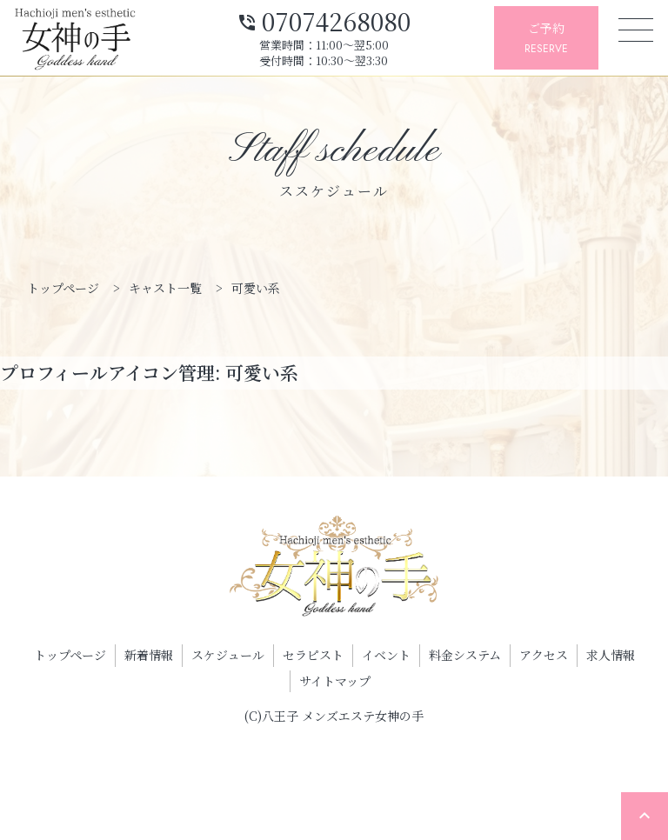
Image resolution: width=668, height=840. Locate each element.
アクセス (543, 654)
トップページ (70, 654)
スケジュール (227, 654)
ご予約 (546, 38)
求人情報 (610, 654)
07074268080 (324, 19)
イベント (386, 654)
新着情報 (148, 654)
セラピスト (313, 654)
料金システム (465, 654)
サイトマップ (335, 681)
